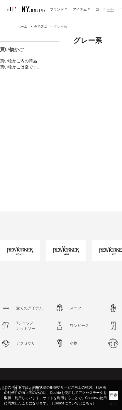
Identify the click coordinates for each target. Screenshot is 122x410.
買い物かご (11, 49)
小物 (73, 343)
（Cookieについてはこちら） (73, 403)
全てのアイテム (29, 308)
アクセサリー (27, 343)
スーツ (75, 308)
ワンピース (79, 325)
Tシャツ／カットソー (25, 326)
